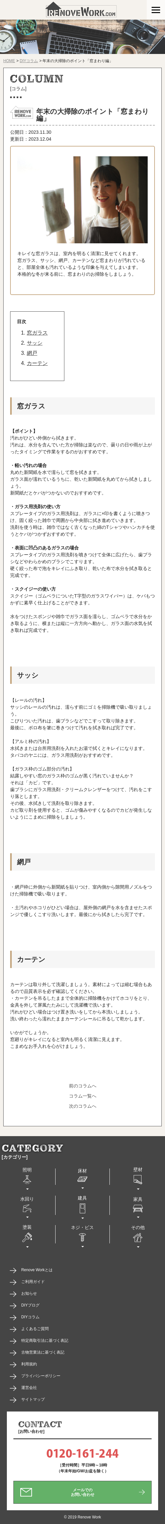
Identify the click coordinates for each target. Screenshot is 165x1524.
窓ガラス (37, 333)
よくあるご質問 (35, 1328)
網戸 (32, 353)
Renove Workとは (37, 1270)
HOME (9, 61)
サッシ (34, 343)
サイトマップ (33, 1399)
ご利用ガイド (33, 1281)
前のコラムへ (82, 1085)
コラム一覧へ (82, 1096)
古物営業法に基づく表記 (42, 1352)
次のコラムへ (82, 1106)
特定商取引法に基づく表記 (44, 1340)
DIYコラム (29, 61)
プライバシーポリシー (40, 1376)
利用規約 (29, 1364)
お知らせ (29, 1293)
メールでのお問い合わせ (82, 1492)
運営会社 (29, 1387)
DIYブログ (30, 1305)
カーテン (37, 363)
